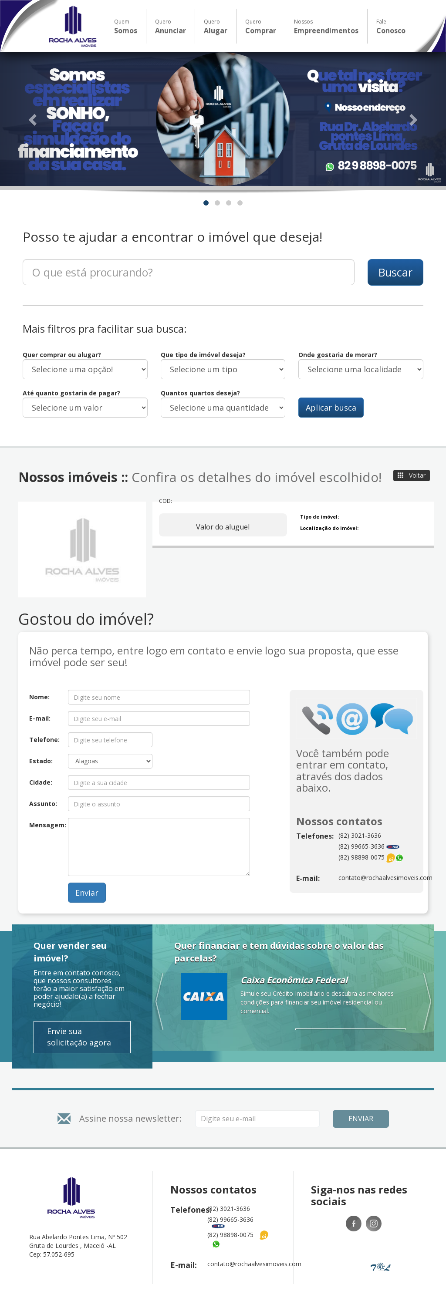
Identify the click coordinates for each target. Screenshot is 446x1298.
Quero (170, 26)
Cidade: (40, 782)
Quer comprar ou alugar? (62, 355)
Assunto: (43, 803)
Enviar (86, 892)
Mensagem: (45, 825)
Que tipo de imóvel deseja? (203, 355)
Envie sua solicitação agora (79, 1037)
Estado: (41, 761)
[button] (33, 119)
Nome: (39, 697)
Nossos (326, 26)
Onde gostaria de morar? (337, 355)
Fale (390, 26)
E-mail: (40, 718)
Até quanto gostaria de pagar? (71, 393)
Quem (125, 26)
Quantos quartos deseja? (200, 393)
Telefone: (44, 739)
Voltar (412, 475)
